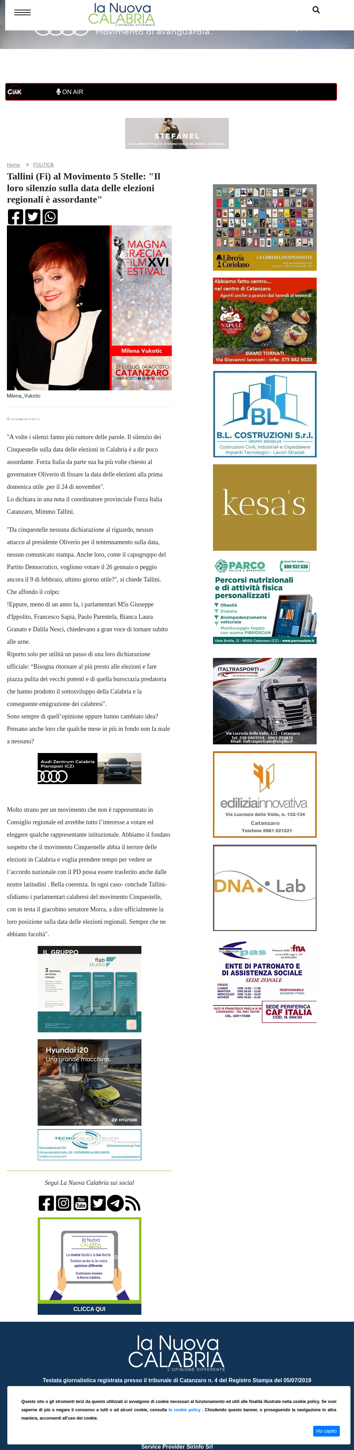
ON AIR (69, 92)
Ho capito (326, 1431)
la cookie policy (185, 1409)
